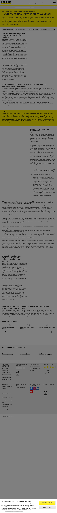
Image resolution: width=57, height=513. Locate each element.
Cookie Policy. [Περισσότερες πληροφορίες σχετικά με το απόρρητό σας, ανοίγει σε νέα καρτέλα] (9, 511)
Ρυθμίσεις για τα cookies (47, 510)
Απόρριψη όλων (47, 507)
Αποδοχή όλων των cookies (47, 503)
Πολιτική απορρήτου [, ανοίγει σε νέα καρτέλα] (18, 511)
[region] (28, 506)
